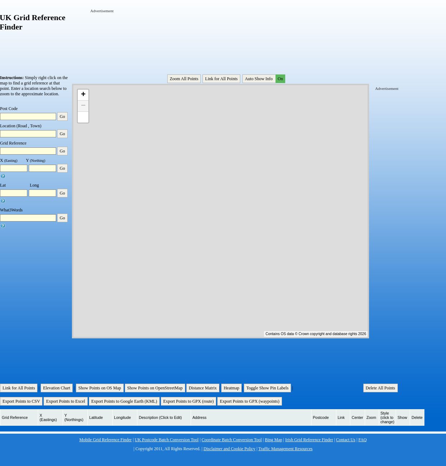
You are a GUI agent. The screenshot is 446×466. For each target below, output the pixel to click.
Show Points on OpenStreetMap (155, 387)
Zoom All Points (184, 78)
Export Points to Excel (65, 401)
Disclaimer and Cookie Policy (229, 448)
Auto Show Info (264, 78)
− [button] (83, 106)
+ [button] (83, 95)
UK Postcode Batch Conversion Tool (167, 439)
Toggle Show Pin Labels (267, 387)
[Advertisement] (112, 35)
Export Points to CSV (21, 401)
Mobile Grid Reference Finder (105, 439)
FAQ (362, 439)
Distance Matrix (203, 387)
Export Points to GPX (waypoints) (249, 401)
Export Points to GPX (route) (188, 401)
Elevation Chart (56, 387)
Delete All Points (380, 387)
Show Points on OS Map (99, 387)
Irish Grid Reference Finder (309, 439)
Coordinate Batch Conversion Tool (232, 439)
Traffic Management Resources (285, 448)
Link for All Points (221, 78)
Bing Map (273, 439)
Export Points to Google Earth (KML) (124, 401)
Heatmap (231, 387)
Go (62, 116)
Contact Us (345, 439)
